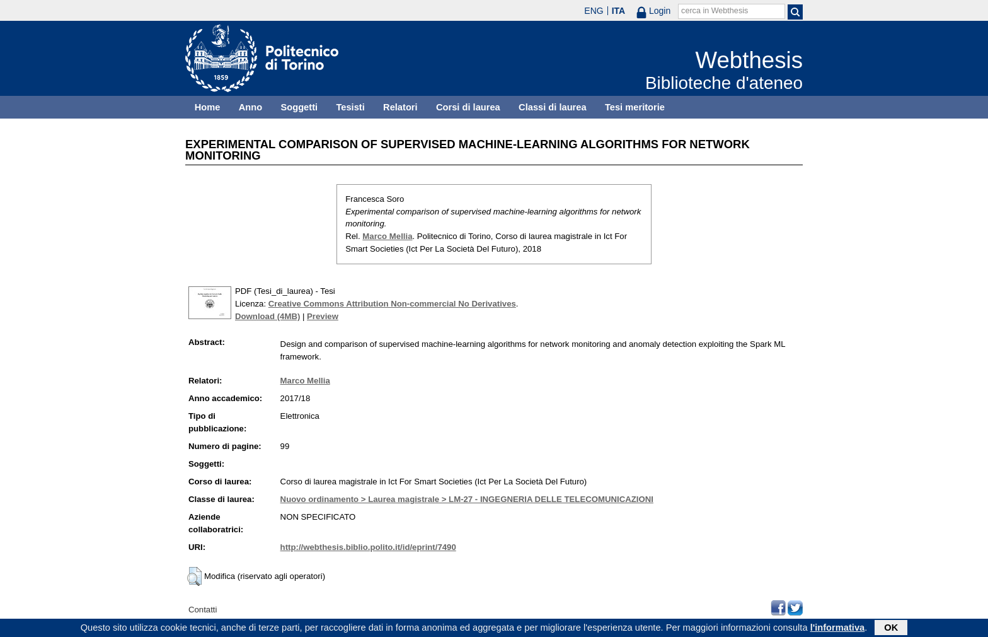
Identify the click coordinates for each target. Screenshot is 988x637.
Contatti (202, 609)
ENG (593, 10)
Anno (250, 107)
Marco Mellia (387, 236)
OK (891, 629)
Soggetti (299, 107)
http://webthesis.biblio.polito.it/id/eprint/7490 (368, 547)
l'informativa (837, 629)
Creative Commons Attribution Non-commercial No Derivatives (392, 303)
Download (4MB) (267, 316)
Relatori (400, 107)
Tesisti (350, 107)
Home (208, 107)
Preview (322, 316)
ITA (619, 10)
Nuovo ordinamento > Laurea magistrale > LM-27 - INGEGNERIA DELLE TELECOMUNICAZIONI (466, 499)
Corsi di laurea (468, 107)
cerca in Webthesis (714, 10)
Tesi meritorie (635, 107)
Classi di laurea (553, 107)
